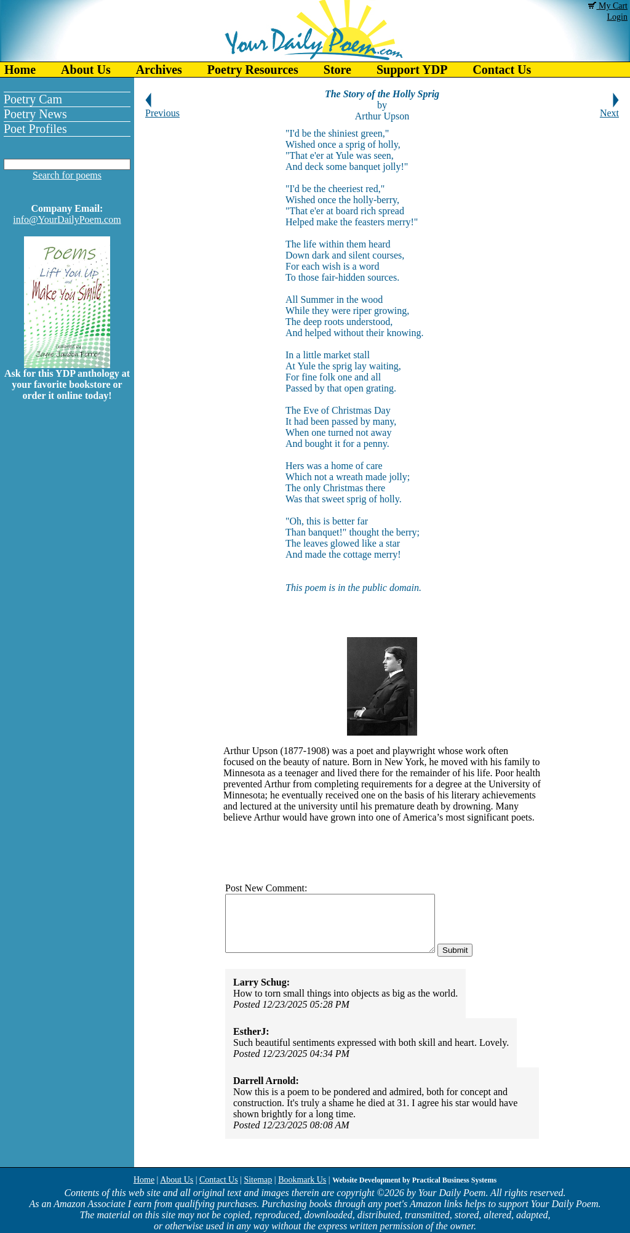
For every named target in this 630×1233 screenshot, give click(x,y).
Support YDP (412, 69)
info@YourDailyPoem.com (67, 219)
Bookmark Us (302, 1179)
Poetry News (35, 114)
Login (617, 17)
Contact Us (501, 69)
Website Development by (414, 1180)
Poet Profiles (35, 128)
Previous (162, 108)
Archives (159, 69)
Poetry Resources (252, 69)
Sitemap (258, 1179)
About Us (86, 69)
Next (609, 108)
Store (337, 69)
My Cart (608, 5)
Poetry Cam (33, 99)
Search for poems (67, 175)
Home (20, 69)
